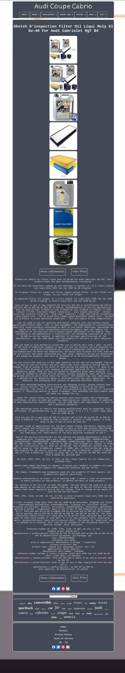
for (57, 607)
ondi (71, 613)
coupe (62, 612)
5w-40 (69, 604)
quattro (89, 609)
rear (63, 609)
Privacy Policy (63, 635)
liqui (77, 613)
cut (50, 608)
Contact (63, 631)
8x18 (37, 609)
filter (56, 603)
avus (31, 614)
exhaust (22, 604)
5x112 (102, 603)
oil (86, 603)
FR (66, 642)
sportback (25, 608)
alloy (30, 603)
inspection (79, 608)
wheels (69, 617)
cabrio (23, 613)
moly (89, 613)
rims (54, 617)
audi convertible (98, 614)
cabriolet (41, 613)
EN (60, 642)
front (78, 603)
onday (92, 603)
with (60, 618)
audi (98, 607)
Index (63, 627)
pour (69, 609)
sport (63, 604)
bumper (43, 609)
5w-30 (53, 614)
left (83, 614)
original (106, 609)
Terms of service (63, 638)
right (106, 614)
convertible (42, 602)
